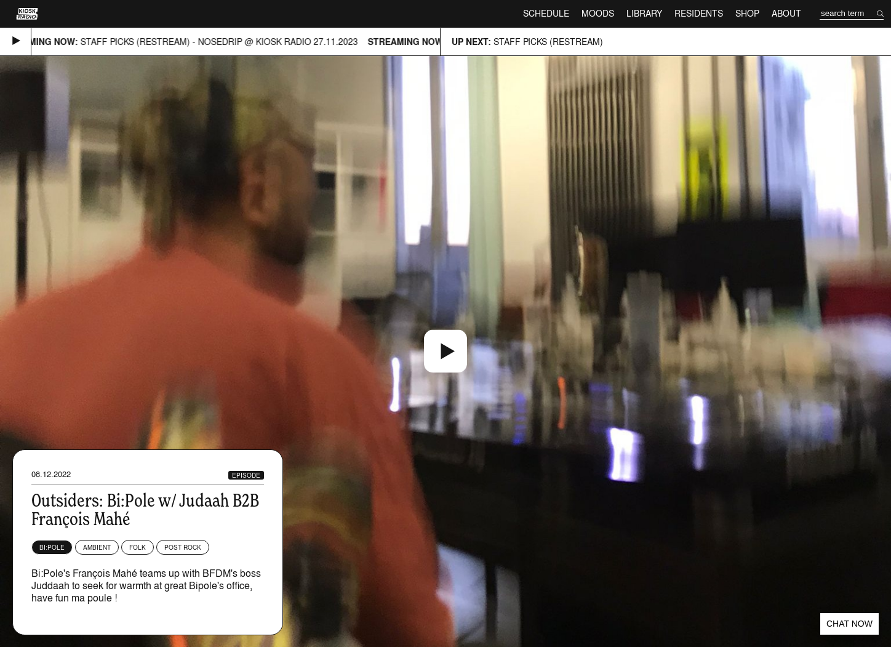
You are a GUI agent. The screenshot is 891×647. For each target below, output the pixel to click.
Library (644, 13)
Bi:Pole (52, 547)
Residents (698, 13)
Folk (137, 547)
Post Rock (182, 547)
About (786, 13)
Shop (747, 13)
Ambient (97, 547)
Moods (597, 13)
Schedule (546, 13)
